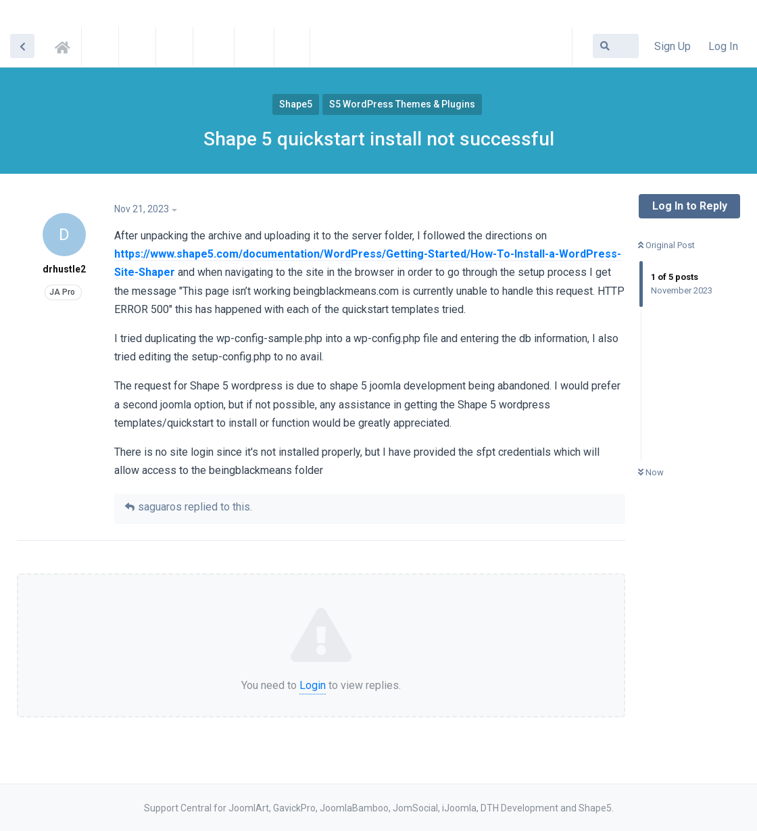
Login (312, 685)
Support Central (66, 45)
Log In (723, 46)
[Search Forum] (616, 46)
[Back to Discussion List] (22, 46)
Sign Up (672, 46)
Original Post (666, 245)
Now (651, 472)
